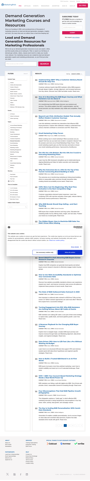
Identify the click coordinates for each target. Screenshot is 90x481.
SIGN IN (64, 6)
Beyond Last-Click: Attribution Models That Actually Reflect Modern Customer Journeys (59, 118)
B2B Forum (29, 447)
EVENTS (35, 6)
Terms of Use (29, 460)
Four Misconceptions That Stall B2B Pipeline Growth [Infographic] (60, 393)
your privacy (75, 38)
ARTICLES (27, 6)
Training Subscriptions (32, 443)
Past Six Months (14, 177)
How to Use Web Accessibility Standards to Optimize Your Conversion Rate (60, 277)
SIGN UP (72, 6)
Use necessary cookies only (44, 252)
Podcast (78, 1)
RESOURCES (45, 6)
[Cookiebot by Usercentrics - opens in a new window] (74, 227)
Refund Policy (29, 459)
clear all (25, 74)
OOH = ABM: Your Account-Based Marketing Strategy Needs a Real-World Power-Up (60, 378)
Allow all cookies (70, 252)
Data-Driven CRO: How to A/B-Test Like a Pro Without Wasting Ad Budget (60, 343)
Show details (75, 247)
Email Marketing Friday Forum (51, 134)
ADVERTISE (55, 6)
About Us (7, 443)
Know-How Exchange (31, 457)
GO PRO (82, 6)
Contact (83, 1)
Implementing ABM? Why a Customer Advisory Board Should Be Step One (60, 82)
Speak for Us (8, 460)
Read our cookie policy (56, 240)
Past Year (12, 180)
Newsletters (8, 447)
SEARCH (44, 65)
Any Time (12, 182)
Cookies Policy (30, 464)
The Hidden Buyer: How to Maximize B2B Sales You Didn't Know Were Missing (59, 223)
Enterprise (72, 1)
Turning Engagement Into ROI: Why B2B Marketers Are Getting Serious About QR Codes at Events (59, 309)
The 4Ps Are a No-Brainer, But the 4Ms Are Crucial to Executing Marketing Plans (60, 155)
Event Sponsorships (10, 457)
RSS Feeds (8, 445)
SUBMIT (72, 33)
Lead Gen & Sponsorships (12, 455)
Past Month (12, 175)
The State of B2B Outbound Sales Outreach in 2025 (59, 293)
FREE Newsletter (64, 1)
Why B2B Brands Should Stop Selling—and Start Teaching (58, 206)
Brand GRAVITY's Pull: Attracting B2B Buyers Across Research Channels (59, 260)
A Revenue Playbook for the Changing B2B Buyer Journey (58, 326)
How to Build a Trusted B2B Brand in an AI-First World (58, 361)
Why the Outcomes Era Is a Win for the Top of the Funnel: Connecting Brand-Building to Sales (59, 172)
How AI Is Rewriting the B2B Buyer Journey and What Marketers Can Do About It (60, 99)
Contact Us (29, 455)
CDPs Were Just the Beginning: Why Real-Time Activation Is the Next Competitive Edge (58, 189)
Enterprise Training (31, 445)
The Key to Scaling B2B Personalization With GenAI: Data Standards (59, 410)
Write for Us (8, 459)
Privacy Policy (29, 462)
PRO (20, 6)
